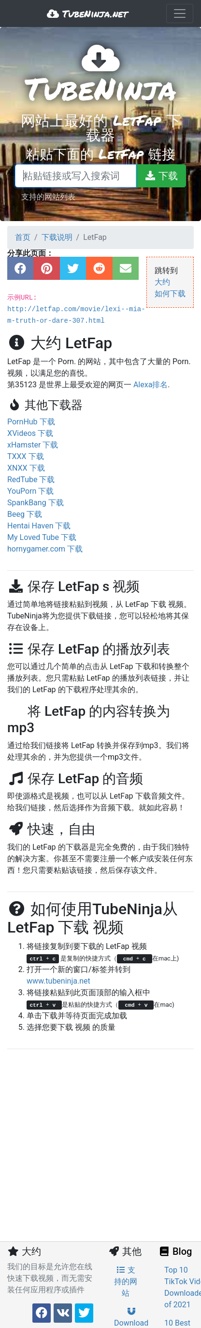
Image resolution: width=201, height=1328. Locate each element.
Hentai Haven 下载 (39, 525)
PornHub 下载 (31, 421)
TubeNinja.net (87, 13)
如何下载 (170, 293)
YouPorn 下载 (30, 491)
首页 (22, 237)
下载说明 (57, 237)
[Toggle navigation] (179, 13)
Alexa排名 (150, 384)
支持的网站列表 (48, 196)
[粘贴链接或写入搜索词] (75, 175)
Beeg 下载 (24, 514)
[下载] (161, 175)
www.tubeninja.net (58, 981)
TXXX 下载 (25, 456)
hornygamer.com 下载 (45, 548)
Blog (175, 1251)
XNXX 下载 (26, 468)
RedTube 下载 (31, 479)
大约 (162, 282)
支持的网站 (125, 1281)
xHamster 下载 (32, 444)
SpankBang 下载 (35, 502)
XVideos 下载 (30, 433)
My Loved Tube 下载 (41, 537)
